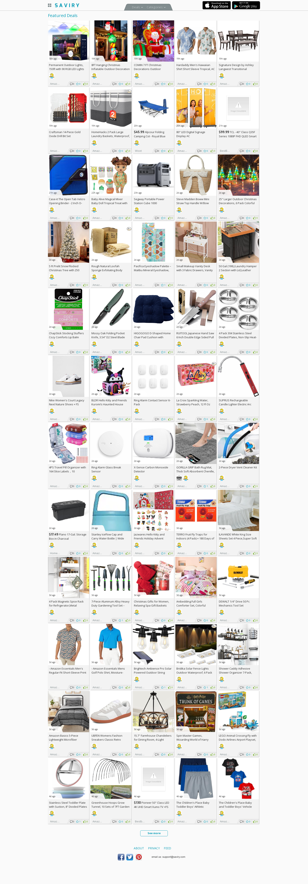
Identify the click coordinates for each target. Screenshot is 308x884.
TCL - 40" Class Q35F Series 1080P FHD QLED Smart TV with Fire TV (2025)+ (237, 136)
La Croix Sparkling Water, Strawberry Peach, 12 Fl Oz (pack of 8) (193, 404)
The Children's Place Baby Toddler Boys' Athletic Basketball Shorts (192, 807)
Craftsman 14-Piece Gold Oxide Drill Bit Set (65, 134)
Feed (167, 848)
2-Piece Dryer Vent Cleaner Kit (238, 467)
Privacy (154, 848)
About (139, 848)
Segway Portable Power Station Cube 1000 (149, 201)
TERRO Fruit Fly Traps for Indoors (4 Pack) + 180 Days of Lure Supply (195, 538)
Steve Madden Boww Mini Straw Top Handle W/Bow (192, 201)
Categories (155, 7)
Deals (136, 7)
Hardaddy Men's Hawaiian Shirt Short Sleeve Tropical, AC (195, 67)
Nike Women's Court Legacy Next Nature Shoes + (66, 402)
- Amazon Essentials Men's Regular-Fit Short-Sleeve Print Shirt (67, 672)
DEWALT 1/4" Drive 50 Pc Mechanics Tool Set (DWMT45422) (234, 605)
